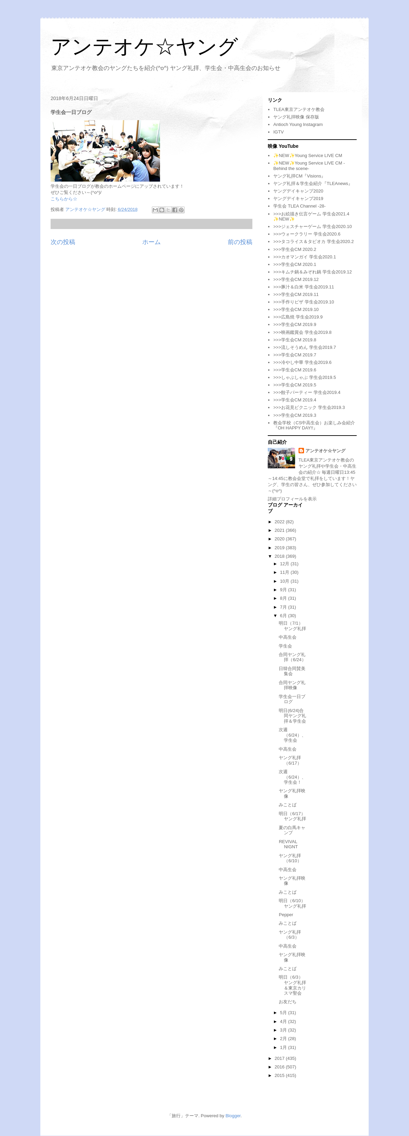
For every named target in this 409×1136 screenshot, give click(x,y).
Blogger (232, 1115)
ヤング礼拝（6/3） (290, 934)
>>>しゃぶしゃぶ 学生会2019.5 (304, 377)
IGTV (278, 131)
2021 (280, 530)
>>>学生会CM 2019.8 (294, 339)
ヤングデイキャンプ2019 (298, 198)
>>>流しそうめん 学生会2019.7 (304, 347)
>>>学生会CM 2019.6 (294, 369)
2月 (284, 1038)
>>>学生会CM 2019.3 (294, 415)
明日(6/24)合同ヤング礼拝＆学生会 (292, 716)
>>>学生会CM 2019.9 (294, 324)
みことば (287, 804)
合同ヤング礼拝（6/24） (292, 657)
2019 (280, 547)
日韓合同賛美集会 (292, 671)
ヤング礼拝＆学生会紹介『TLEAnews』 (313, 183)
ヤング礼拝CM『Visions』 (299, 176)
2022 (280, 521)
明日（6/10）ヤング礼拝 (292, 903)
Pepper (286, 914)
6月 (284, 615)
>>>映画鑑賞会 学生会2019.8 (302, 332)
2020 (280, 538)
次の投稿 (63, 242)
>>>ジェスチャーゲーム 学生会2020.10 (312, 226)
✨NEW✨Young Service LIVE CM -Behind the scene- (309, 165)
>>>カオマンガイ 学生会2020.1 (304, 256)
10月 (285, 581)
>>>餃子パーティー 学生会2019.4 (306, 392)
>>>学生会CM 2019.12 (296, 279)
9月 (284, 589)
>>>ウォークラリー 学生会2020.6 (306, 234)
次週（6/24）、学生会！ (292, 777)
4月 (284, 1021)
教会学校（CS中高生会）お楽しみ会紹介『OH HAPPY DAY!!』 (314, 425)
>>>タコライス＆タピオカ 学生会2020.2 (313, 241)
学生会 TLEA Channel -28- (299, 206)
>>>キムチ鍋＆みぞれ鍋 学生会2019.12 (312, 271)
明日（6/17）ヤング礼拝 (292, 816)
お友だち (287, 1001)
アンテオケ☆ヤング (144, 46)
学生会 (285, 646)
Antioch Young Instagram (298, 124)
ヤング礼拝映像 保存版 (296, 116)
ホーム (151, 242)
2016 (280, 1066)
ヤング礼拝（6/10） (290, 858)
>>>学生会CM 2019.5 (294, 384)
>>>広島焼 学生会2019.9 (297, 317)
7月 (284, 607)
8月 (284, 598)
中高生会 (287, 637)
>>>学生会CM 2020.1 (294, 264)
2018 (280, 556)
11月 (285, 572)
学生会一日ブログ (292, 699)
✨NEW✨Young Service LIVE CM (307, 155)
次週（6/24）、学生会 (292, 735)
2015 (280, 1075)
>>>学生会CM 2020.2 (294, 249)
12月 (285, 563)
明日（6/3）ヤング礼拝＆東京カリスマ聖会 (292, 985)
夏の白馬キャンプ (292, 830)
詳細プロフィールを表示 (292, 498)
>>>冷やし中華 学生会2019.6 (302, 362)
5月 (284, 1012)
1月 (284, 1047)
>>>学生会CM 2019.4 (294, 399)
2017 (280, 1058)
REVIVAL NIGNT (288, 844)
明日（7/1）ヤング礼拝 (292, 626)
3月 (284, 1030)
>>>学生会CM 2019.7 (294, 354)
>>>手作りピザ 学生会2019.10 (303, 301)
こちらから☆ (64, 198)
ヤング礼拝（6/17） (290, 760)
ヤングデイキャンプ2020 (298, 191)
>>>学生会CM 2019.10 (296, 309)
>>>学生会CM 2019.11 (296, 294)
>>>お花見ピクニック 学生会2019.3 (309, 407)
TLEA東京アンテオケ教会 (299, 109)
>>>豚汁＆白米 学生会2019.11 (303, 286)
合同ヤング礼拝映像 (292, 685)
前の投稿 (240, 242)
